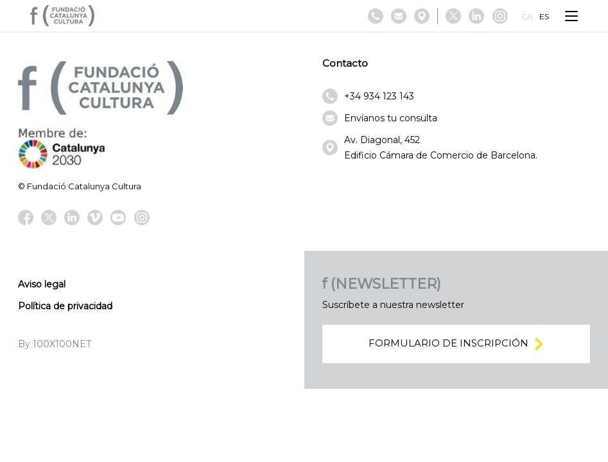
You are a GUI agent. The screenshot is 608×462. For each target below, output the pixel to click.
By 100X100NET (54, 344)
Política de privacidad (65, 306)
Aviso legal (41, 284)
